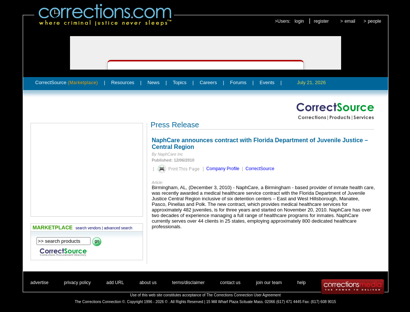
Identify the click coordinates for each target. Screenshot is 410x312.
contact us (230, 282)
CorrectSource (66, 82)
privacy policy (77, 282)
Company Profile (222, 168)
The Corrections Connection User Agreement (243, 295)
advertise (40, 282)
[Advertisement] (87, 169)
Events (267, 82)
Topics (180, 82)
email (349, 21)
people (374, 21)
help (301, 282)
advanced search (118, 228)
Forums (238, 82)
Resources (122, 82)
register (321, 21)
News (153, 82)
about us (147, 282)
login (299, 21)
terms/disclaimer (188, 282)
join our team (269, 282)
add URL (115, 282)
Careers (208, 82)
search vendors (88, 228)
